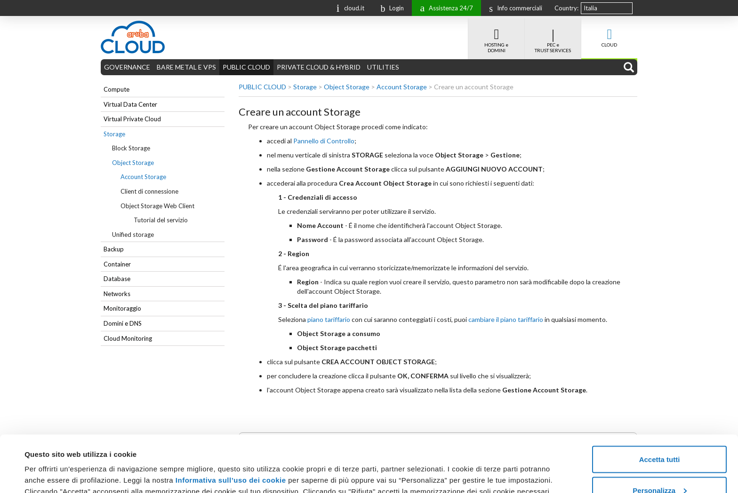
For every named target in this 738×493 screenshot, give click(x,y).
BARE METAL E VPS (186, 67)
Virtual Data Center (130, 104)
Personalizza (660, 437)
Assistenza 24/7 (444, 7)
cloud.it (348, 7)
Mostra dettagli (49, 464)
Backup (114, 249)
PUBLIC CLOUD (246, 67)
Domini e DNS (123, 323)
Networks (117, 293)
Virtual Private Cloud (132, 119)
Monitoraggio (122, 308)
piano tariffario (328, 319)
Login (390, 8)
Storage (114, 134)
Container (117, 264)
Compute (116, 89)
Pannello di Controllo (323, 141)
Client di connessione (149, 191)
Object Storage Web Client (157, 206)
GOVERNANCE (127, 67)
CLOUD (609, 32)
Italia (590, 8)
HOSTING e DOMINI (496, 35)
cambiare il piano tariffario (505, 319)
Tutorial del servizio (161, 220)
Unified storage (133, 234)
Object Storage (133, 162)
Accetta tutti (659, 406)
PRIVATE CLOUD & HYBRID (319, 67)
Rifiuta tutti (659, 468)
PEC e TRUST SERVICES (553, 35)
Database (117, 278)
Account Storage (143, 176)
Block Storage (131, 148)
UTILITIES (383, 67)
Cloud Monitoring (128, 338)
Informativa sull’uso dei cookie (229, 427)
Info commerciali (513, 8)
